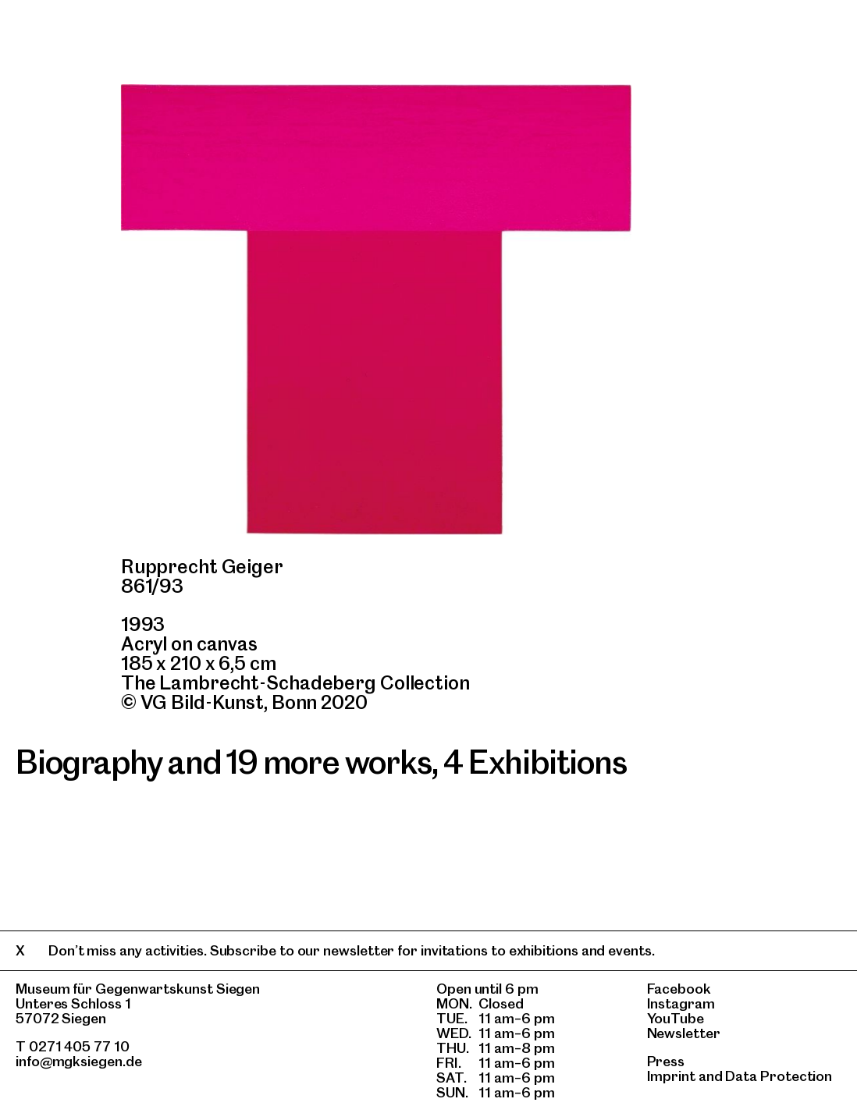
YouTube (675, 1018)
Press (666, 1061)
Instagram (681, 1003)
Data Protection (778, 1076)
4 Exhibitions (534, 762)
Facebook (679, 988)
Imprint (671, 1076)
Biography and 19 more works (224, 762)
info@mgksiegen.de (79, 1061)
